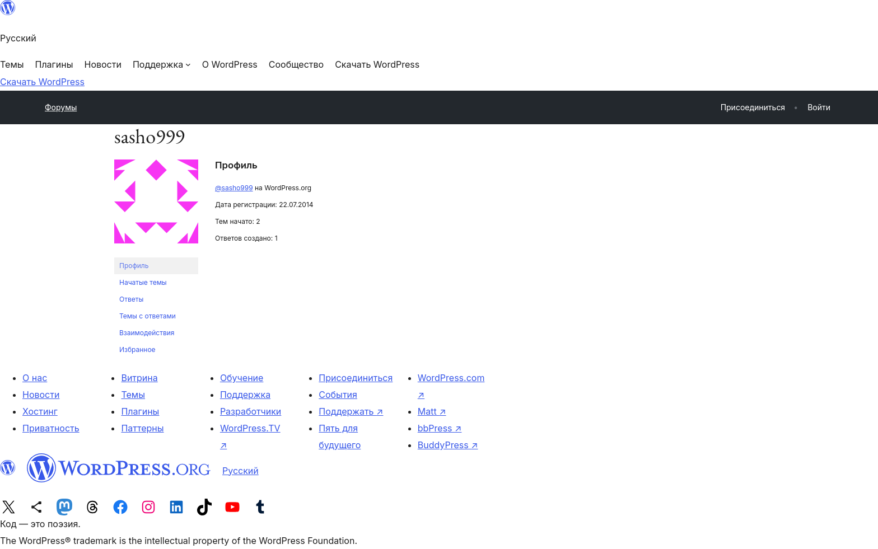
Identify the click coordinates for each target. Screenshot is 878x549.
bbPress (440, 428)
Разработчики (250, 411)
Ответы (131, 299)
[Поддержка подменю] (162, 64)
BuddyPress (448, 445)
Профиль (133, 265)
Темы (133, 394)
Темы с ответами (147, 316)
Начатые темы (143, 282)
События (338, 394)
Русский (240, 470)
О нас (34, 377)
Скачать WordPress (42, 81)
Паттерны (142, 428)
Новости (40, 394)
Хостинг (40, 411)
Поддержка (245, 394)
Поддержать (351, 411)
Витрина (139, 377)
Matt (432, 411)
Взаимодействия (146, 333)
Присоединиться (356, 377)
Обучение (242, 377)
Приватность (51, 428)
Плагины (140, 411)
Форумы (61, 107)
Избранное (137, 349)
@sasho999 (234, 188)
